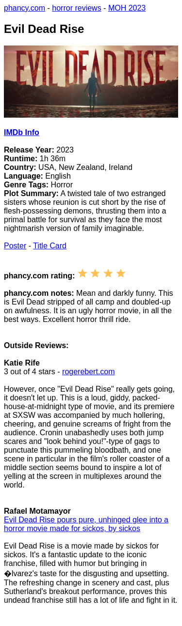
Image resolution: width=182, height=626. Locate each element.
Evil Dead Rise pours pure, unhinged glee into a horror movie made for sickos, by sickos (86, 524)
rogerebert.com (88, 371)
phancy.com (24, 8)
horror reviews (76, 8)
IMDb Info (21, 132)
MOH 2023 (127, 8)
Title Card (49, 246)
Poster (15, 246)
